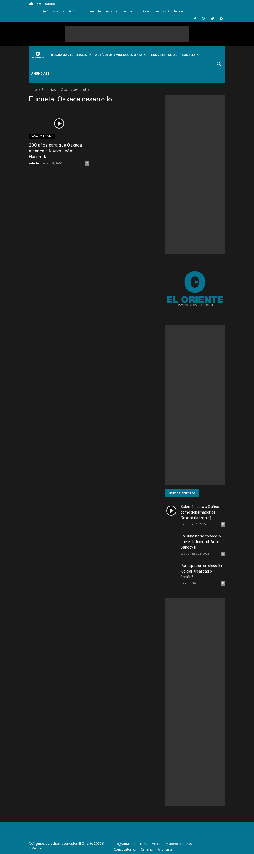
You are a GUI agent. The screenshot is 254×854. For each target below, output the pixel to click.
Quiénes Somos (53, 11)
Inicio (33, 11)
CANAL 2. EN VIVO (42, 136)
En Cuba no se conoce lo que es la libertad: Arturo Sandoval (201, 541)
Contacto (94, 11)
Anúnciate (76, 11)
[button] (218, 64)
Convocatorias (164, 55)
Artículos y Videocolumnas (121, 55)
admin (34, 163)
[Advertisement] (127, 34)
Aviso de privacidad (120, 11)
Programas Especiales (70, 55)
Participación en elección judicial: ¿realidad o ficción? (201, 571)
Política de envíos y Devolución (161, 11)
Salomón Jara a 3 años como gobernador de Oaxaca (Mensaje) (200, 512)
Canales (191, 55)
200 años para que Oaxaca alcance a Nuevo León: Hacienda (55, 150)
